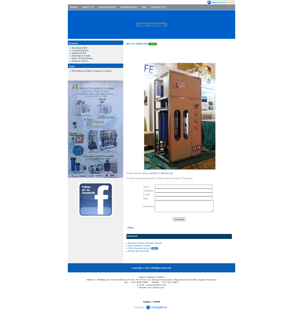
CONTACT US (158, 7)
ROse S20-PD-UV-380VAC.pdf (158, 173)
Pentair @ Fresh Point (138, 251)
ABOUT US (88, 7)
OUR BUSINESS (107, 7)
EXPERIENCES (128, 7)
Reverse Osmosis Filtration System (145, 243)
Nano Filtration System (139, 245)
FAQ (144, 7)
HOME (74, 7)
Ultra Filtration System (139, 248)
